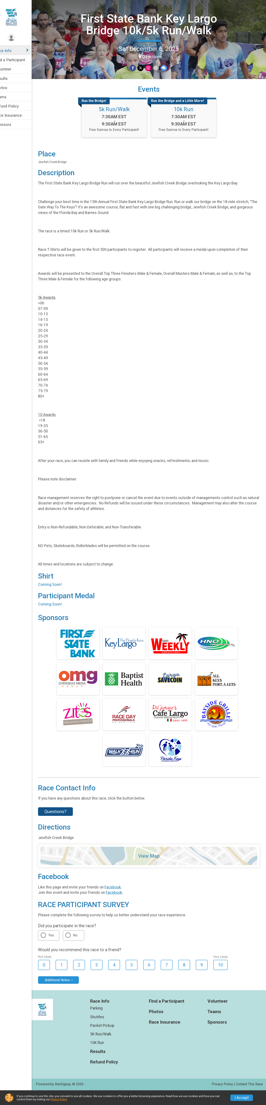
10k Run (188, 122)
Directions (157, 56)
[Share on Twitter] (145, 67)
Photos (9, 87)
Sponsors (11, 124)
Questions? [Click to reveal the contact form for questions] (64, 824)
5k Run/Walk (118, 122)
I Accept (242, 1098)
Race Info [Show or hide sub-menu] (12, 50)
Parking (103, 1021)
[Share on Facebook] (137, 67)
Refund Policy (15, 106)
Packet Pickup (109, 1038)
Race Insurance (17, 115)
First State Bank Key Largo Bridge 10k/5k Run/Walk (153, 23)
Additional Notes (66, 993)
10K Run (104, 1056)
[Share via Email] (160, 67)
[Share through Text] (167, 67)
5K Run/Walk (107, 1047)
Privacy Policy (59, 1099)
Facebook (121, 900)
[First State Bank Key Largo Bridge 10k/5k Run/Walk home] (20, 16)
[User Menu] (20, 38)
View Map (153, 869)
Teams (9, 97)
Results (10, 78)
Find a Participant (18, 60)
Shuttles (104, 1030)
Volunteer (11, 69)
